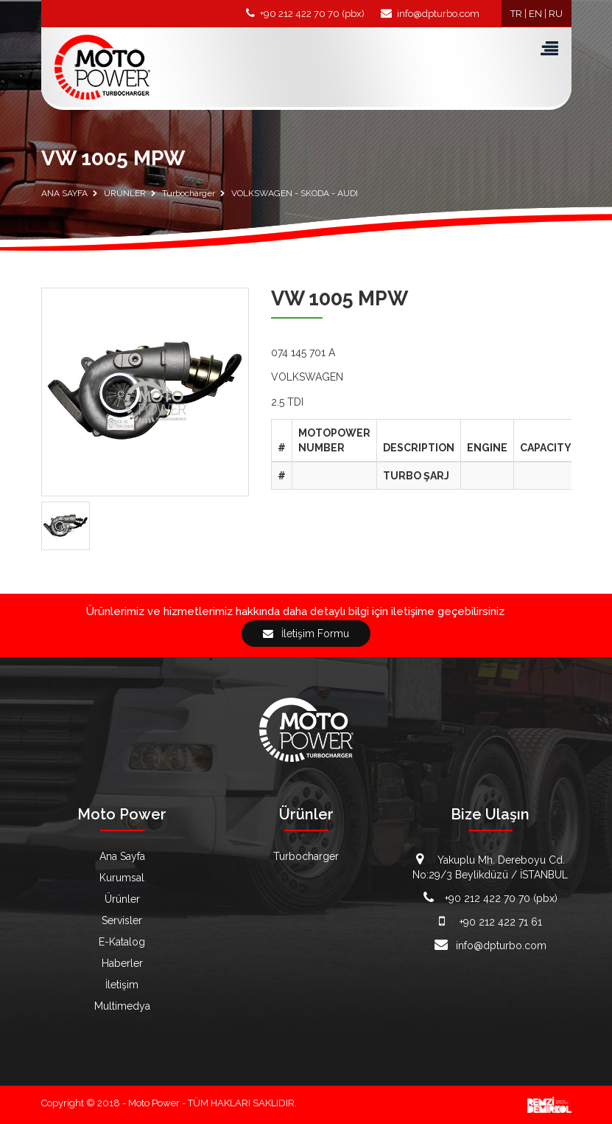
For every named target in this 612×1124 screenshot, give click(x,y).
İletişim (121, 985)
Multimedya (122, 1006)
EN (535, 13)
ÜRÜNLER (125, 193)
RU (556, 13)
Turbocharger (188, 193)
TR (516, 13)
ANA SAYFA (64, 193)
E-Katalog (122, 942)
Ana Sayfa (122, 856)
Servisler (122, 920)
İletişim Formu (306, 633)
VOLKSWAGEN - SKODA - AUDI (294, 193)
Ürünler (122, 899)
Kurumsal (121, 878)
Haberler (122, 963)
